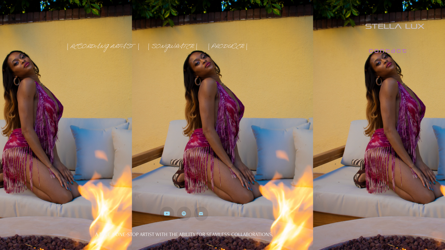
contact (387, 51)
